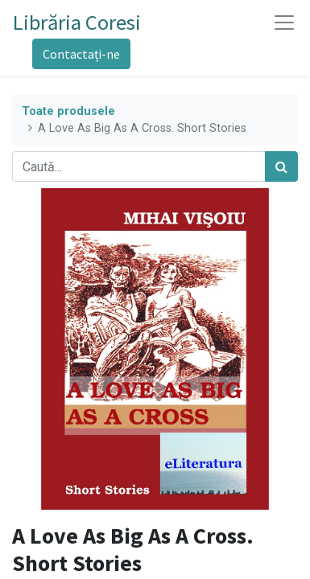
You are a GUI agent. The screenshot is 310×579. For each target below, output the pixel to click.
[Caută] (281, 166)
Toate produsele (68, 111)
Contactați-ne (81, 54)
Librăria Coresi (77, 22)
